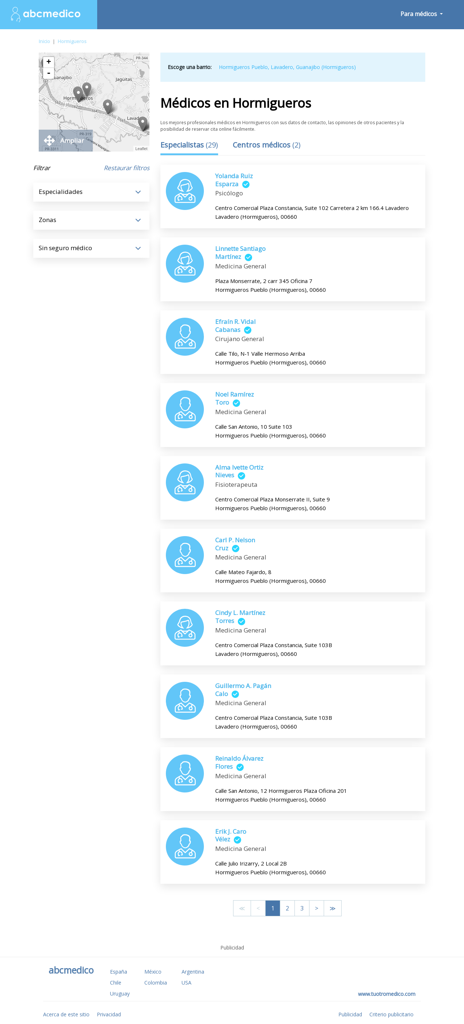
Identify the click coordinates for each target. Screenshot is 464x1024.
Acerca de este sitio (66, 1014)
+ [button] (48, 62)
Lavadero (282, 67)
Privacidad (109, 1014)
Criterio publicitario (391, 1014)
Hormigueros (72, 41)
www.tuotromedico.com (386, 993)
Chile (115, 982)
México (152, 971)
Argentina (193, 971)
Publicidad (350, 1014)
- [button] (48, 73)
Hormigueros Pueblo (243, 67)
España (118, 971)
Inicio (44, 41)
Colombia (155, 982)
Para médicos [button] (419, 14)
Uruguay (120, 993)
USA (186, 982)
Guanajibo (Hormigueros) (326, 67)
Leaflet (141, 148)
